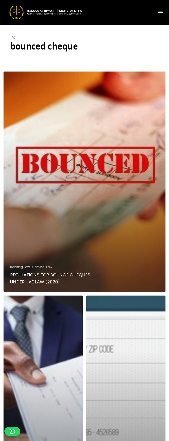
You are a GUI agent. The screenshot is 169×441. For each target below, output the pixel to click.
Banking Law (20, 267)
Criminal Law (42, 267)
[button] (160, 12)
